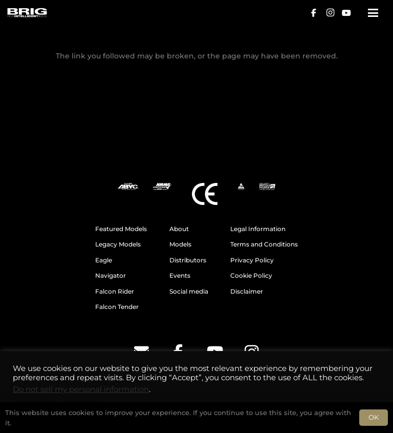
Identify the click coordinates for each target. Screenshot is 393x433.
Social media (188, 291)
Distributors (187, 260)
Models (180, 244)
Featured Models (121, 229)
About (179, 229)
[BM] (267, 186)
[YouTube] (346, 13)
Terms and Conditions (264, 244)
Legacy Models (118, 244)
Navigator (110, 275)
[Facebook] (313, 13)
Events (179, 275)
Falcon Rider (114, 291)
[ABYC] (128, 186)
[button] (373, 13)
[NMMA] (162, 186)
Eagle (103, 260)
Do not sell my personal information (81, 389)
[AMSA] (241, 186)
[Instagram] (330, 13)
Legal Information (258, 229)
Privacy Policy (252, 260)
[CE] (204, 194)
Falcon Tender (117, 307)
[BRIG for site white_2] (27, 13)
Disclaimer (246, 291)
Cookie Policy (251, 275)
